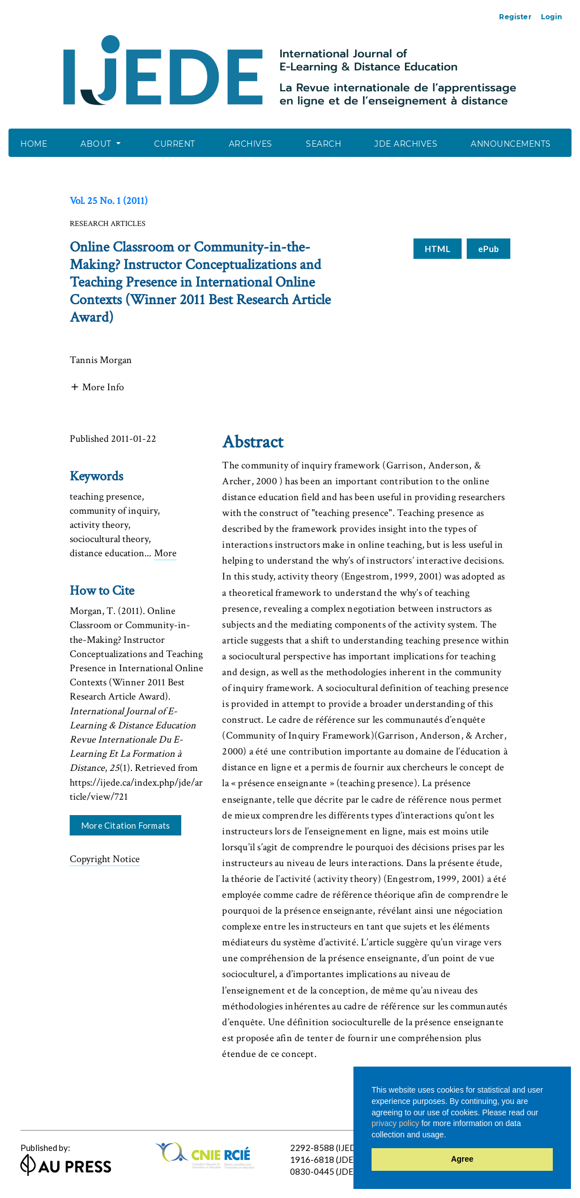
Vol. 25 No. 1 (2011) (109, 200)
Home (33, 144)
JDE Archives (405, 144)
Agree (462, 1158)
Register (515, 16)
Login (551, 16)
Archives (250, 144)
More (165, 553)
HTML (434, 249)
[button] (97, 386)
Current (174, 144)
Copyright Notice (105, 859)
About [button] (97, 144)
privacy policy (395, 1123)
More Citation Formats (125, 825)
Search (323, 144)
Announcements (511, 144)
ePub (488, 249)
